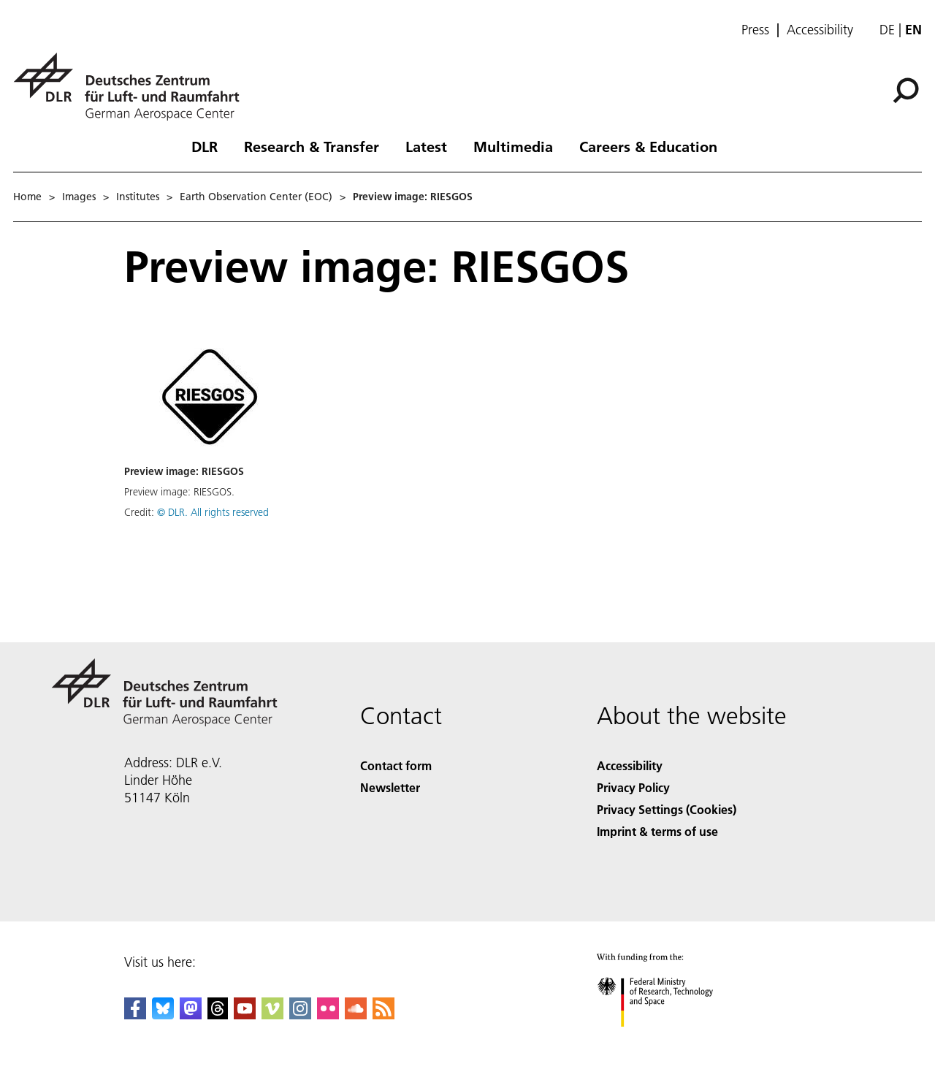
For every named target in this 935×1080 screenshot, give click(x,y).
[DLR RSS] (383, 1014)
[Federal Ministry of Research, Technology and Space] (668, 1039)
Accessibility (820, 30)
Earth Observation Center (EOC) (256, 196)
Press (755, 30)
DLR (204, 146)
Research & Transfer (311, 146)
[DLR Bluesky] (163, 1014)
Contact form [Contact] (396, 765)
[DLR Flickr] (328, 1014)
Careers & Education (648, 146)
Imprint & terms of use (657, 831)
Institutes (137, 196)
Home (27, 196)
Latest (426, 146)
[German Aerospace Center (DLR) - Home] (132, 87)
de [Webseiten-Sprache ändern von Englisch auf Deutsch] (887, 29)
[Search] (906, 90)
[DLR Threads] (217, 1014)
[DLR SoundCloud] (356, 1014)
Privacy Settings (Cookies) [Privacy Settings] (666, 809)
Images (79, 196)
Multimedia (513, 146)
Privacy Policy (633, 787)
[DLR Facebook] (135, 1014)
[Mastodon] (191, 1014)
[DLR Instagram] (300, 1014)
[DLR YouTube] (245, 1014)
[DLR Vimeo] (272, 1014)
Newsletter (390, 787)
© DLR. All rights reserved (213, 512)
